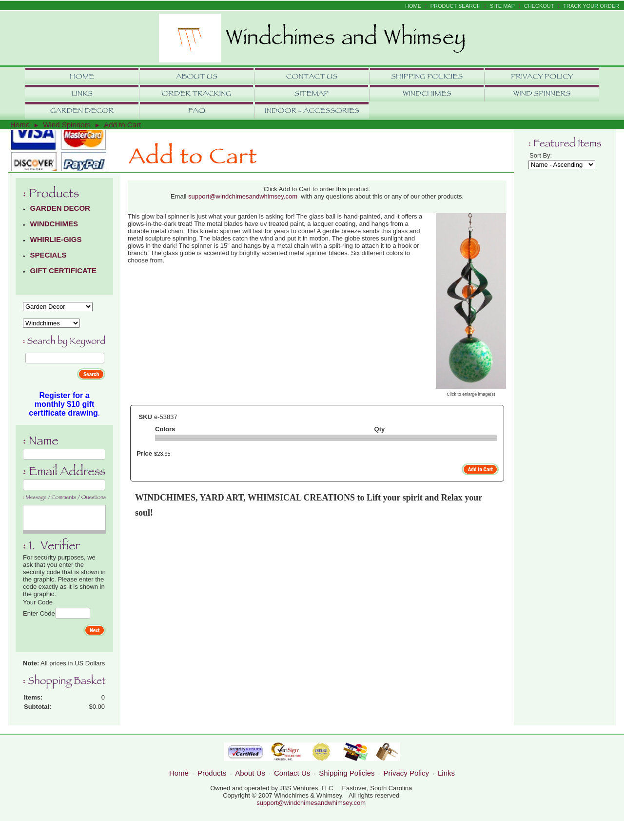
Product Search (455, 6)
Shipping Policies (346, 773)
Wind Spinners (67, 124)
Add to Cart (122, 124)
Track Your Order (591, 6)
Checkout (539, 6)
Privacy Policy (406, 773)
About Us (250, 773)
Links (446, 773)
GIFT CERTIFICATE (63, 270)
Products (211, 773)
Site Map (502, 6)
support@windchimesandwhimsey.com (242, 196)
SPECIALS (48, 255)
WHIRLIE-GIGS (56, 239)
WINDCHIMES (54, 224)
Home (413, 6)
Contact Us (292, 773)
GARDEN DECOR (60, 208)
